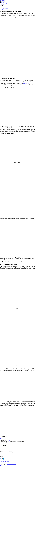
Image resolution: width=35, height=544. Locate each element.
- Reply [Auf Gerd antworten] (9, 440)
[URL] (22, 452)
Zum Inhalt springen (2, 0)
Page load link (1, 466)
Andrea (3, 442)
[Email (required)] (13, 452)
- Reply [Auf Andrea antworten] (11, 442)
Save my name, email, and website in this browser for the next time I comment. (9, 453)
